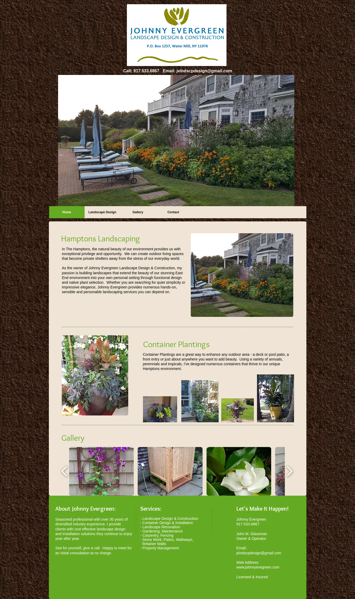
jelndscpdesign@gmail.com (204, 71)
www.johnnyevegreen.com (257, 567)
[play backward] (64, 471)
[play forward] (289, 471)
